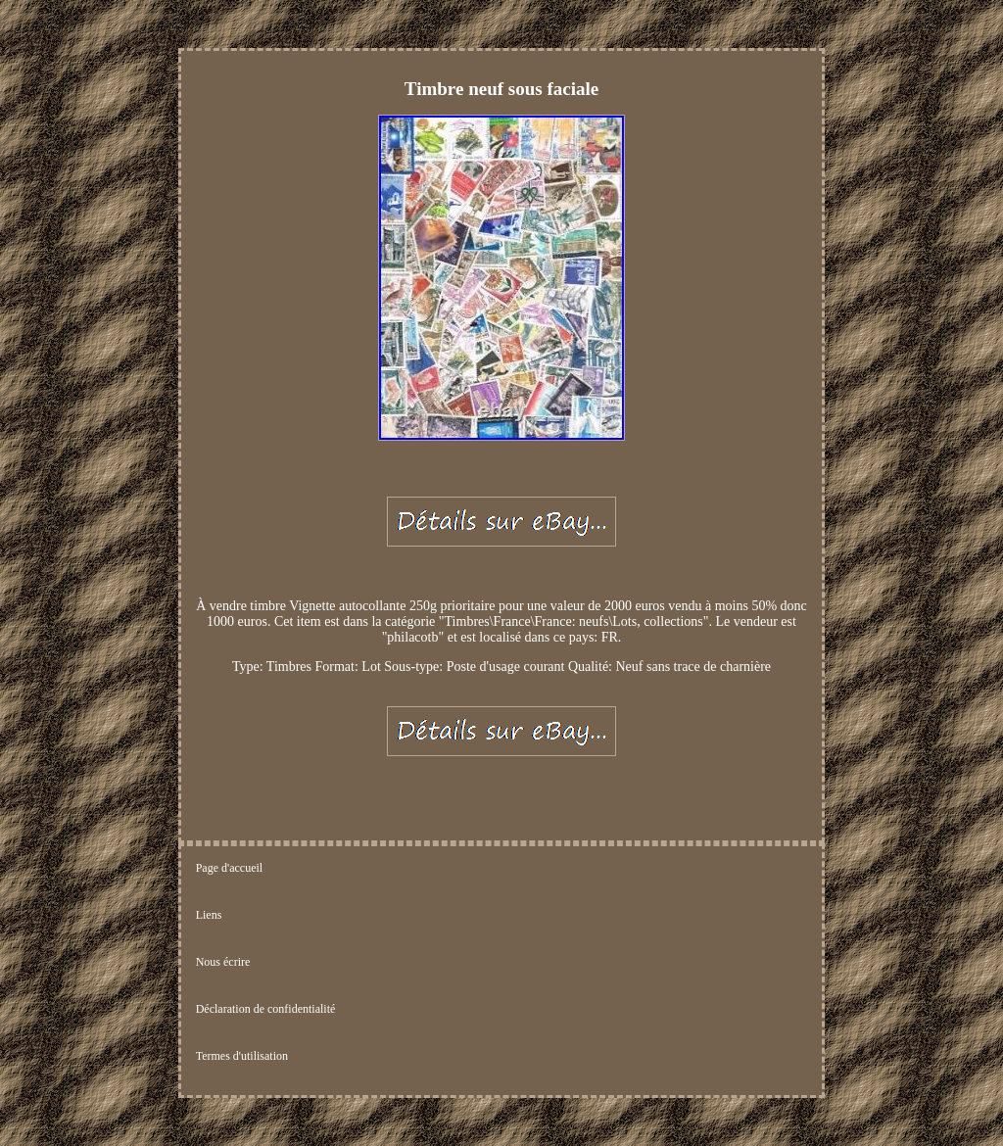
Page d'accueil (229, 868)
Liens (209, 915)
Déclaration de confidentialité (266, 1009)
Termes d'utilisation (242, 1056)
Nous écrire (223, 962)
